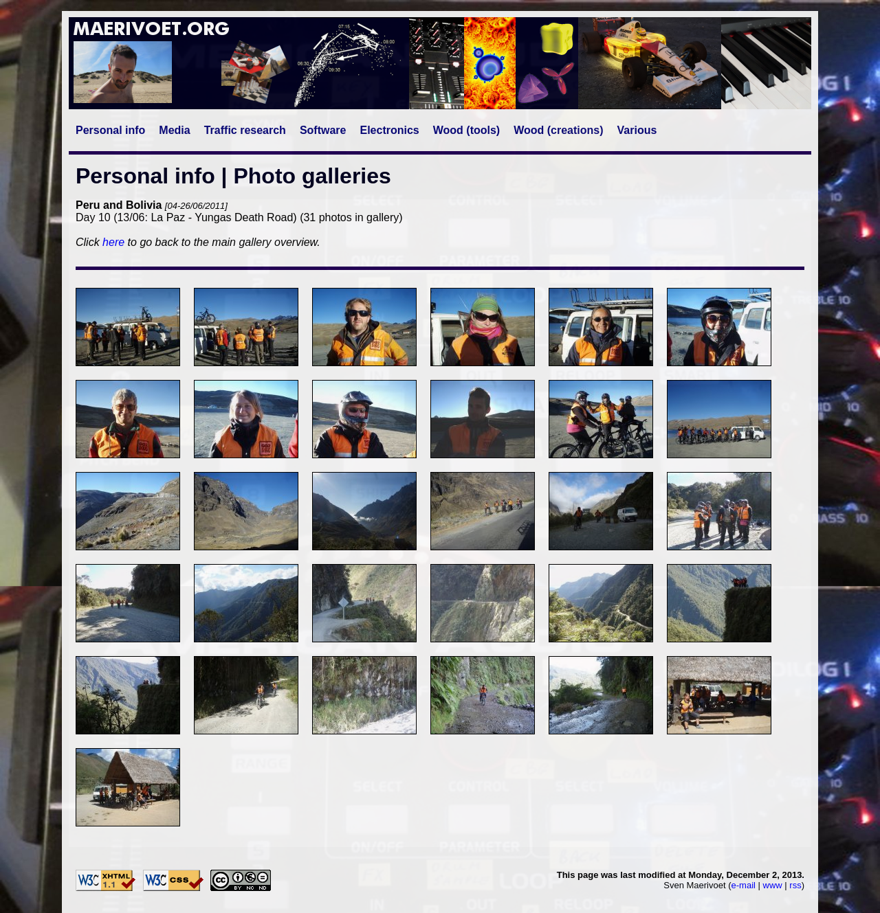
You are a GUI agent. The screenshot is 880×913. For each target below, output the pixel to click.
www (772, 885)
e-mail (744, 885)
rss (795, 885)
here (113, 242)
